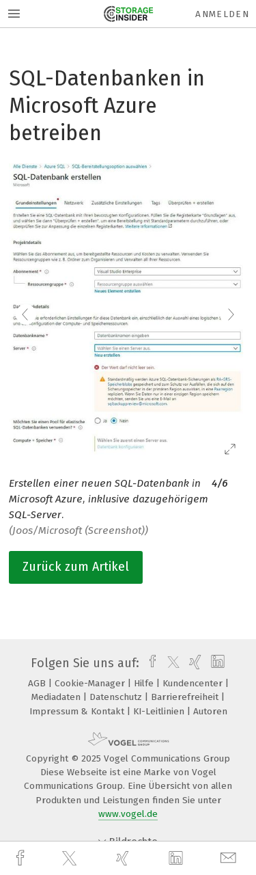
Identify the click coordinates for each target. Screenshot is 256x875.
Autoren (210, 711)
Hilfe (145, 683)
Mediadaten (57, 697)
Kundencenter (193, 683)
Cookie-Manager (91, 683)
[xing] (124, 858)
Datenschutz (117, 697)
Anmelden (222, 14)
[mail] (230, 858)
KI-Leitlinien (160, 711)
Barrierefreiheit (186, 697)
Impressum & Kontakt (78, 711)
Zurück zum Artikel (76, 566)
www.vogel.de (128, 814)
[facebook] (21, 858)
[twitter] (71, 858)
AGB (38, 683)
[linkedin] (177, 858)
